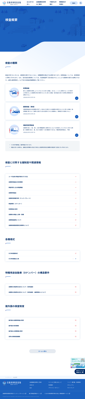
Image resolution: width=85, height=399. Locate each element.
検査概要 (15, 377)
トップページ (8, 377)
